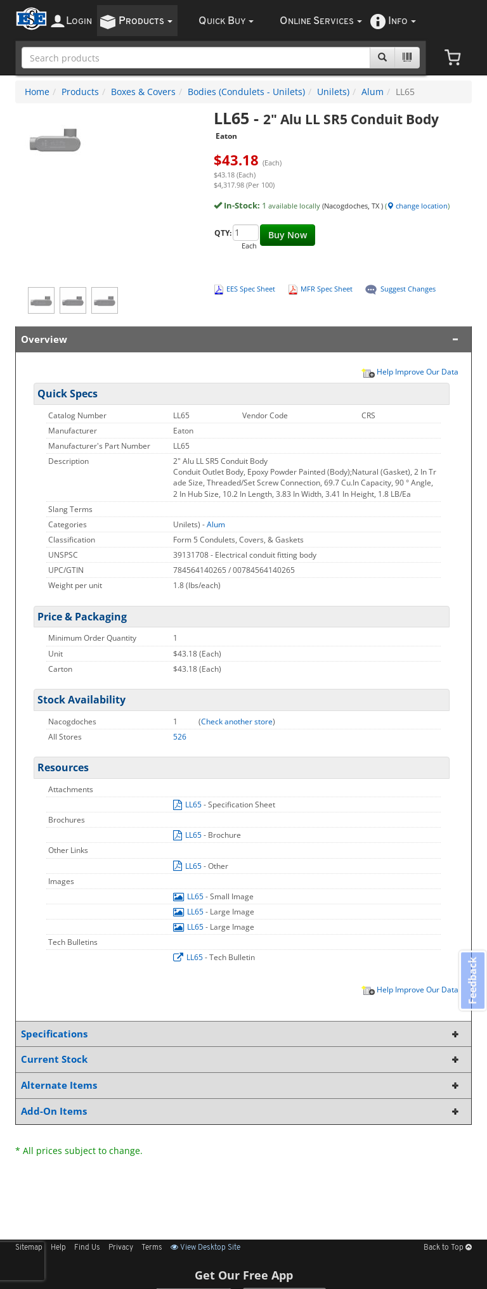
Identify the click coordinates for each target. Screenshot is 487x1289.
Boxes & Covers (143, 92)
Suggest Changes (408, 288)
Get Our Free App (244, 1275)
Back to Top (448, 1248)
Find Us (87, 1248)
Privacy (120, 1248)
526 (179, 736)
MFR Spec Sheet (327, 288)
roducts (145, 21)
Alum (372, 92)
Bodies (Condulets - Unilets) (246, 92)
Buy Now (287, 235)
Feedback (472, 980)
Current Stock (241, 1059)
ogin (79, 21)
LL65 (188, 804)
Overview (241, 339)
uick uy (226, 21)
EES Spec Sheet (250, 288)
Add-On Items (241, 1111)
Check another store (237, 721)
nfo (402, 21)
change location (417, 205)
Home (37, 92)
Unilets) (333, 92)
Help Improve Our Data (409, 371)
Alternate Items (241, 1085)
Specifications (241, 1034)
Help (58, 1248)
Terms (151, 1248)
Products (80, 92)
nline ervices (321, 21)
